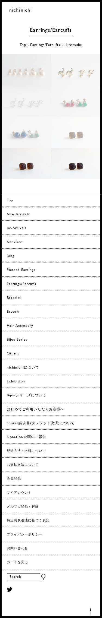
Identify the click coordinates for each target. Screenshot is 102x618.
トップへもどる (90, 611)
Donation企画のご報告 (26, 437)
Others (13, 353)
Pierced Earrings (21, 270)
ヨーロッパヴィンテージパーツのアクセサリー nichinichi (20, 10)
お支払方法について (23, 465)
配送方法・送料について (26, 451)
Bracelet (14, 298)
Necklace (15, 242)
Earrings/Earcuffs (51, 30)
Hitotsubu (73, 45)
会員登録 (14, 478)
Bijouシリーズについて (26, 395)
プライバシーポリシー (24, 534)
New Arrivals (18, 214)
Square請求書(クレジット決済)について (41, 423)
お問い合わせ (17, 548)
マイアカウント (19, 493)
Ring (10, 256)
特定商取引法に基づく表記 (28, 520)
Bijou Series (17, 339)
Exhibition (16, 381)
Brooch (13, 311)
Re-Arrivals (16, 228)
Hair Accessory (20, 326)
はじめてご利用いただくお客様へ (35, 409)
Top (23, 45)
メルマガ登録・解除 (23, 506)
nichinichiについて (23, 367)
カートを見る (17, 562)
